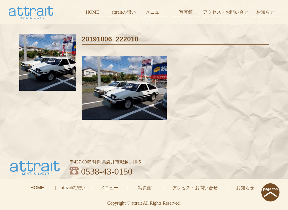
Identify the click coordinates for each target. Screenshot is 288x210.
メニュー (155, 12)
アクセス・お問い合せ (225, 12)
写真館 (186, 12)
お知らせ (265, 12)
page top (270, 192)
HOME (92, 12)
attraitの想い (123, 12)
